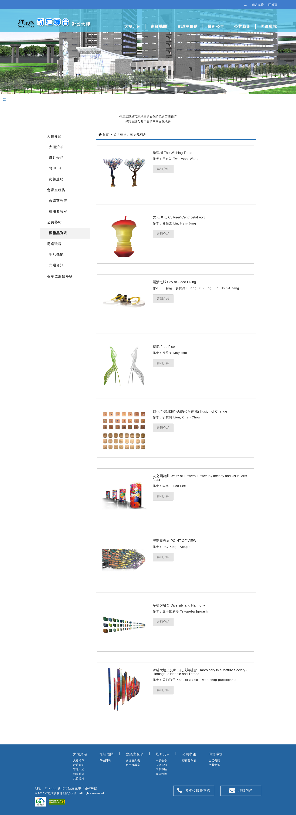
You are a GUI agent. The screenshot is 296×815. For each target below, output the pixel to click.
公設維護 (161, 773)
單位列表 (105, 760)
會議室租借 (56, 190)
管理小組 (56, 168)
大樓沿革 (56, 147)
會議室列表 (58, 201)
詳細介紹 (163, 169)
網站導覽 (258, 4)
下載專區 (161, 769)
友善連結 (56, 179)
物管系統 (78, 773)
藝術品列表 (58, 233)
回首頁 (272, 4)
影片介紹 (56, 158)
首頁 (104, 134)
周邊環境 (54, 244)
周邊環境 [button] (269, 26)
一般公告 (161, 760)
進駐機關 (159, 26)
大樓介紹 (54, 136)
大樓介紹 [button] (132, 26)
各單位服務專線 (60, 276)
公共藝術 (242, 26)
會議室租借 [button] (187, 26)
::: (245, 4)
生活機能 (56, 254)
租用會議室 (58, 211)
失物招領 (161, 764)
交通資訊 (56, 265)
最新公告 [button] (216, 26)
